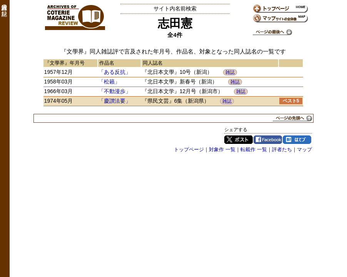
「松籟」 (109, 81)
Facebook (268, 139)
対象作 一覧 (222, 149)
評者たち (282, 149)
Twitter (238, 139)
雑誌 (230, 72)
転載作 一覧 (253, 149)
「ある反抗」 (114, 72)
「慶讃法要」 (114, 101)
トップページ (189, 149)
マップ (304, 149)
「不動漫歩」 (114, 91)
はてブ (297, 139)
